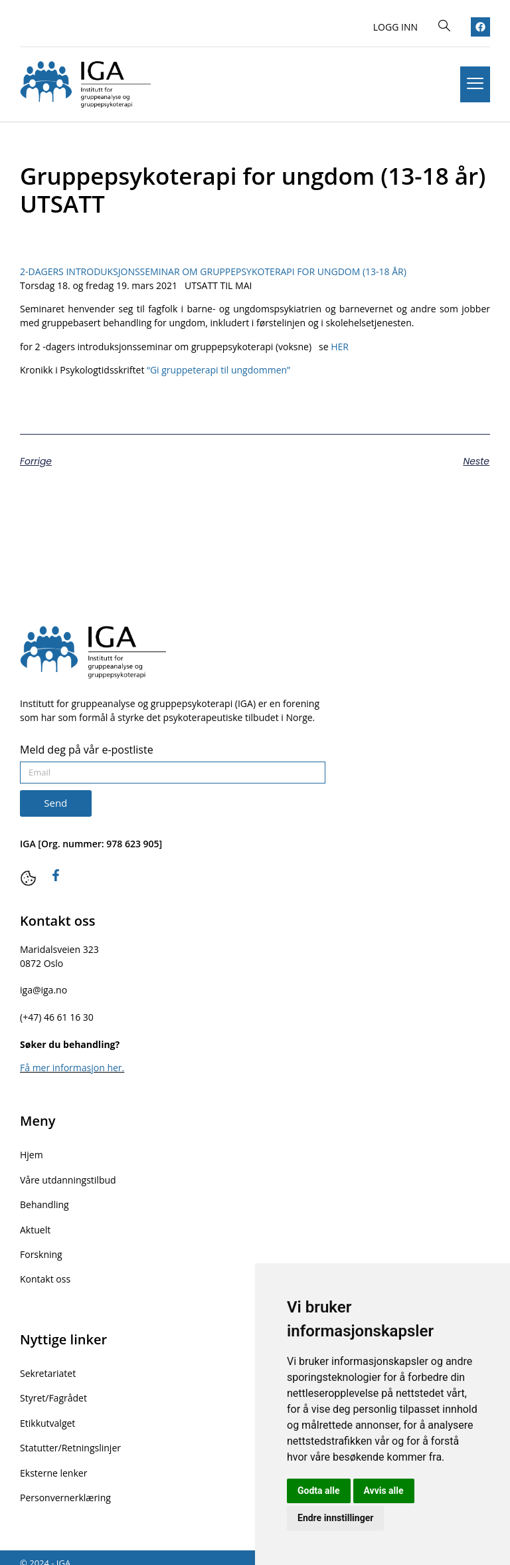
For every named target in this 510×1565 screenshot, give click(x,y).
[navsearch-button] (444, 26)
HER (341, 346)
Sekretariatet (48, 1366)
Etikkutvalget (47, 1414)
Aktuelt (35, 1225)
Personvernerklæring (65, 1486)
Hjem (31, 1154)
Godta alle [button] (319, 1490)
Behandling (44, 1202)
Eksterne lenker (53, 1462)
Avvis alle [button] (384, 1490)
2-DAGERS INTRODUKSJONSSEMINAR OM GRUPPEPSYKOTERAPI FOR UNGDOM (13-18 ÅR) (213, 271)
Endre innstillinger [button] (335, 1518)
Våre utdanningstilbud (68, 1178)
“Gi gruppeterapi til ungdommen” (220, 370)
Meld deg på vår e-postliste (86, 750)
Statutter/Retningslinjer (70, 1438)
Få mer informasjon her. (72, 1067)
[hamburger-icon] (475, 84)
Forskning (41, 1249)
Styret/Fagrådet (53, 1390)
